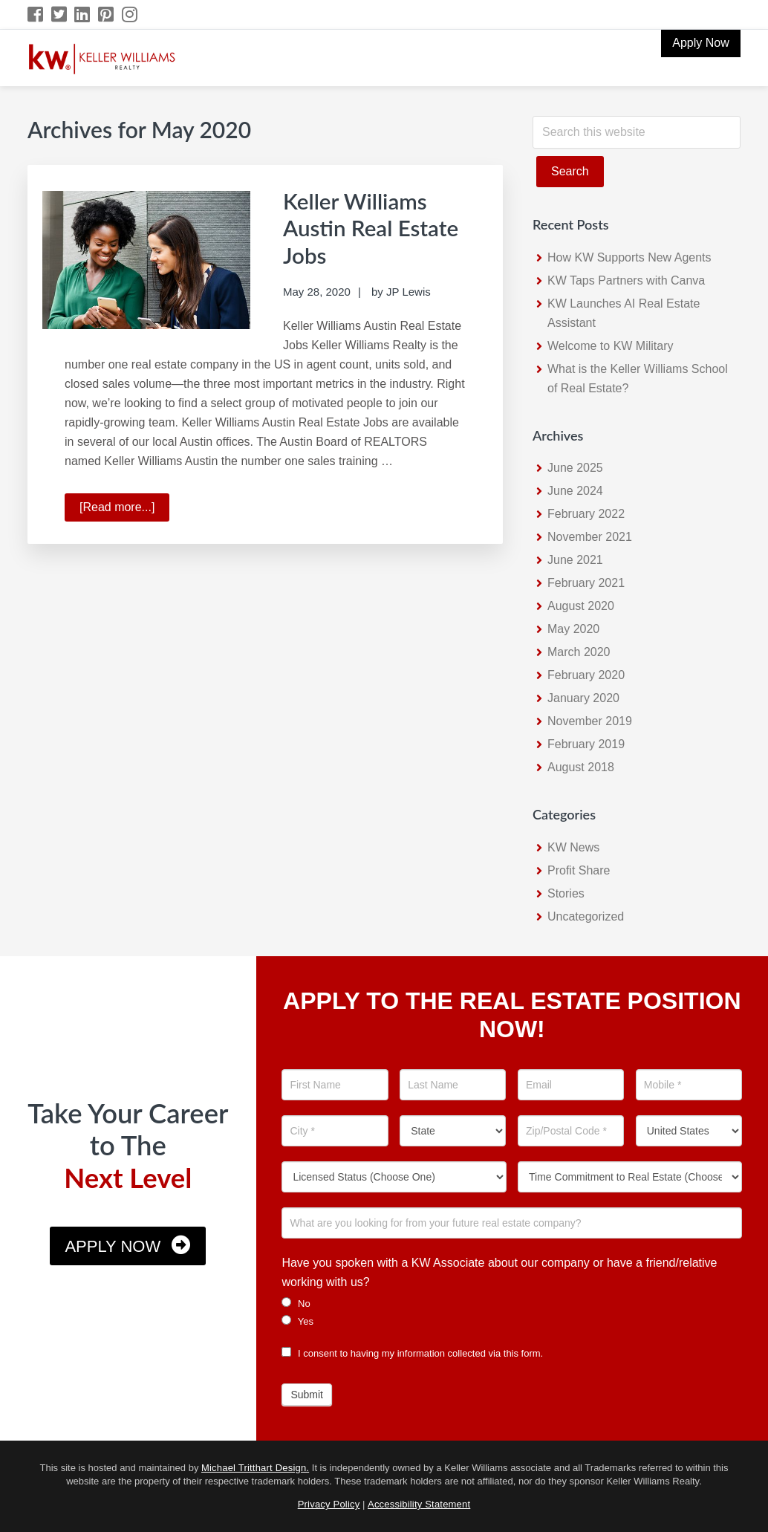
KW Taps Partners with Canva (626, 280)
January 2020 (583, 698)
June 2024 (575, 490)
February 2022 (586, 513)
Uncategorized (585, 916)
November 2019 (589, 721)
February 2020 (586, 675)
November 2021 (589, 536)
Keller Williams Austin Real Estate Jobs (372, 227)
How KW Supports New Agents (629, 257)
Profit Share (578, 870)
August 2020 (580, 606)
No (296, 1303)
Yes (297, 1321)
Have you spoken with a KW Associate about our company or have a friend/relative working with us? (499, 1272)
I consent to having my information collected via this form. (412, 1353)
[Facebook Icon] (36, 14)
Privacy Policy (329, 1504)
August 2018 (580, 767)
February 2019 (586, 744)
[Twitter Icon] (59, 14)
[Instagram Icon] (130, 14)
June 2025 (575, 467)
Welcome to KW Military (610, 346)
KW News (573, 847)
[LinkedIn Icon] (82, 14)
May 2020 (573, 629)
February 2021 (586, 583)
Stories (566, 893)
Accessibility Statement (419, 1504)
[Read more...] (124, 508)
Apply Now (112, 1246)
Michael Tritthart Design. (255, 1467)
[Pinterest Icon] (106, 14)
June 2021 (575, 560)
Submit (306, 1394)
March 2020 (579, 652)
